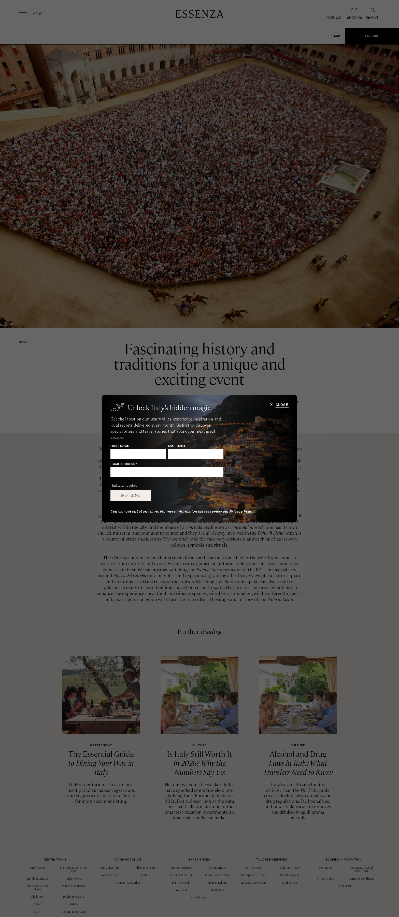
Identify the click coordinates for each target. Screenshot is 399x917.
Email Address (123, 464)
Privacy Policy (241, 511)
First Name (119, 446)
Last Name (177, 446)
